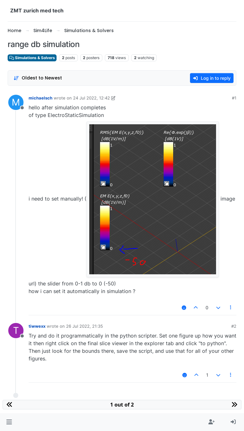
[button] (9, 422)
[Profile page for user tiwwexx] (16, 330)
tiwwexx (37, 326)
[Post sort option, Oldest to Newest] (37, 78)
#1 (234, 97)
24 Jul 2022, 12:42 (91, 97)
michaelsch (40, 97)
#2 (233, 326)
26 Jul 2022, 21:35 (84, 326)
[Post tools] (231, 307)
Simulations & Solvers (32, 57)
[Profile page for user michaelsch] (16, 102)
